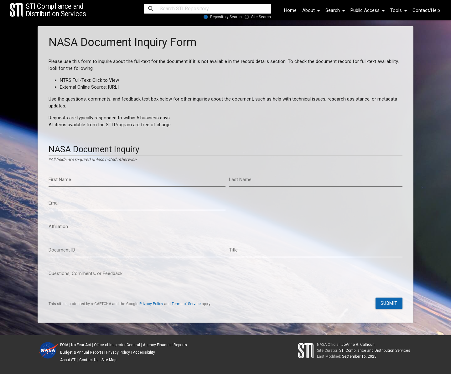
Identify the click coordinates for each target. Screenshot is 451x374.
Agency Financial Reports (165, 345)
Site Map (108, 360)
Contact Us (89, 360)
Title (233, 250)
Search (336, 10)
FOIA (64, 345)
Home (290, 10)
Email (54, 203)
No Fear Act (81, 345)
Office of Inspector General (117, 345)
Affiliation (58, 226)
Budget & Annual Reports (81, 352)
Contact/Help (426, 10)
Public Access (368, 10)
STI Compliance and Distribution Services (374, 350)
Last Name (240, 179)
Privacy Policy (151, 304)
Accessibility (144, 352)
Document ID (62, 250)
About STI (68, 360)
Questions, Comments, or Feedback (85, 273)
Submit (389, 303)
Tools (399, 10)
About (312, 10)
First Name (60, 179)
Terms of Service (186, 304)
